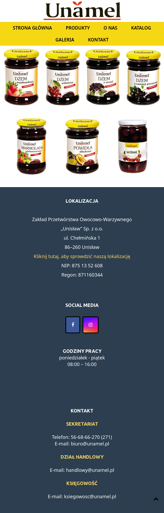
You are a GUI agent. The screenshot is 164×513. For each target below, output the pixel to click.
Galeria (64, 40)
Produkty (78, 28)
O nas (110, 28)
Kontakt (98, 40)
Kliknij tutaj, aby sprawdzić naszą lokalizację (82, 256)
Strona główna (32, 28)
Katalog (141, 28)
